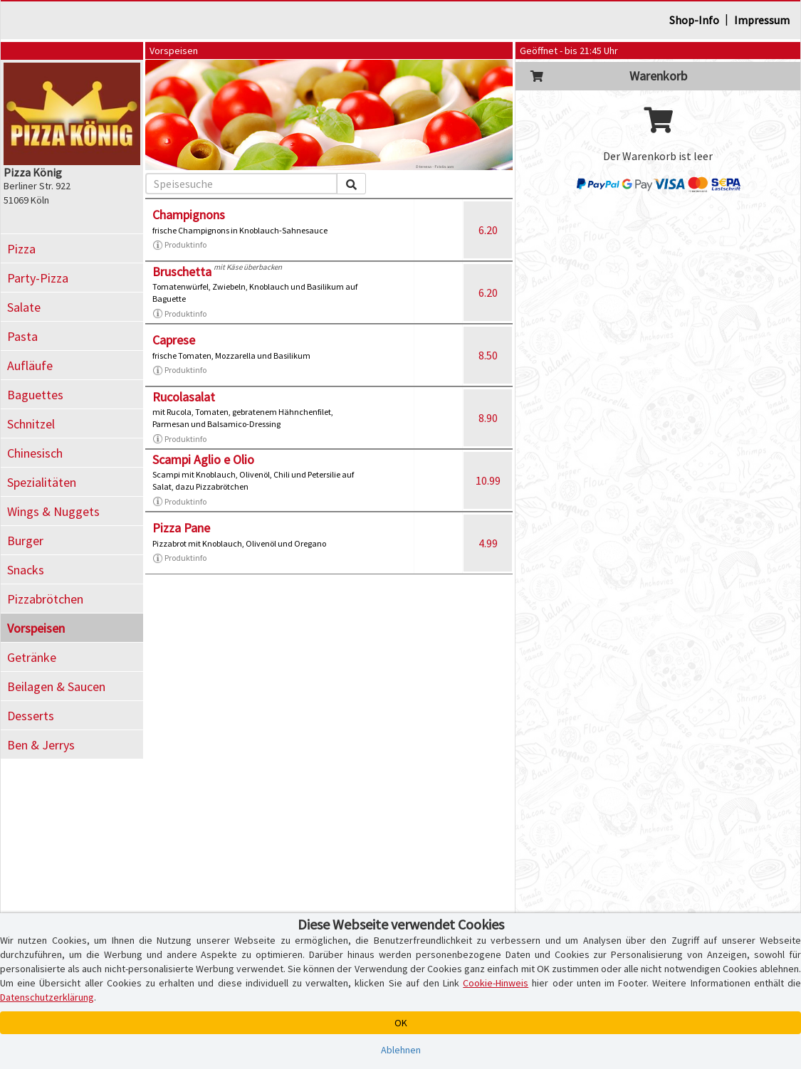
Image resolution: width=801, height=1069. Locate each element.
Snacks (25, 570)
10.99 (488, 480)
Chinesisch (35, 453)
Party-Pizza (37, 278)
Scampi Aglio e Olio (203, 459)
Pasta (22, 336)
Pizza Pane (181, 528)
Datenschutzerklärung (47, 997)
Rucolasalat (183, 397)
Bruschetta (181, 271)
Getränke (31, 657)
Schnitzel (31, 424)
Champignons (188, 214)
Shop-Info (694, 20)
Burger (25, 540)
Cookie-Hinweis (495, 982)
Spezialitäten (41, 482)
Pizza (21, 249)
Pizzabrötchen (45, 599)
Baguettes (35, 394)
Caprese (173, 340)
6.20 (488, 230)
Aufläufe (30, 365)
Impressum (762, 20)
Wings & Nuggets (53, 511)
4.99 (488, 543)
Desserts (30, 715)
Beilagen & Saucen (56, 686)
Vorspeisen (36, 628)
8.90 (488, 418)
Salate (24, 307)
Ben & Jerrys (41, 745)
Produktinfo (179, 245)
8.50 (488, 355)
